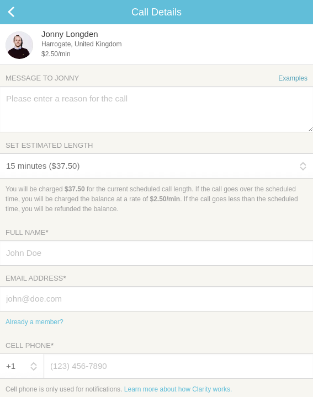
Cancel (22, 12)
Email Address (36, 278)
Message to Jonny (156, 78)
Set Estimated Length (49, 145)
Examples (292, 78)
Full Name (27, 232)
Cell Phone (30, 345)
